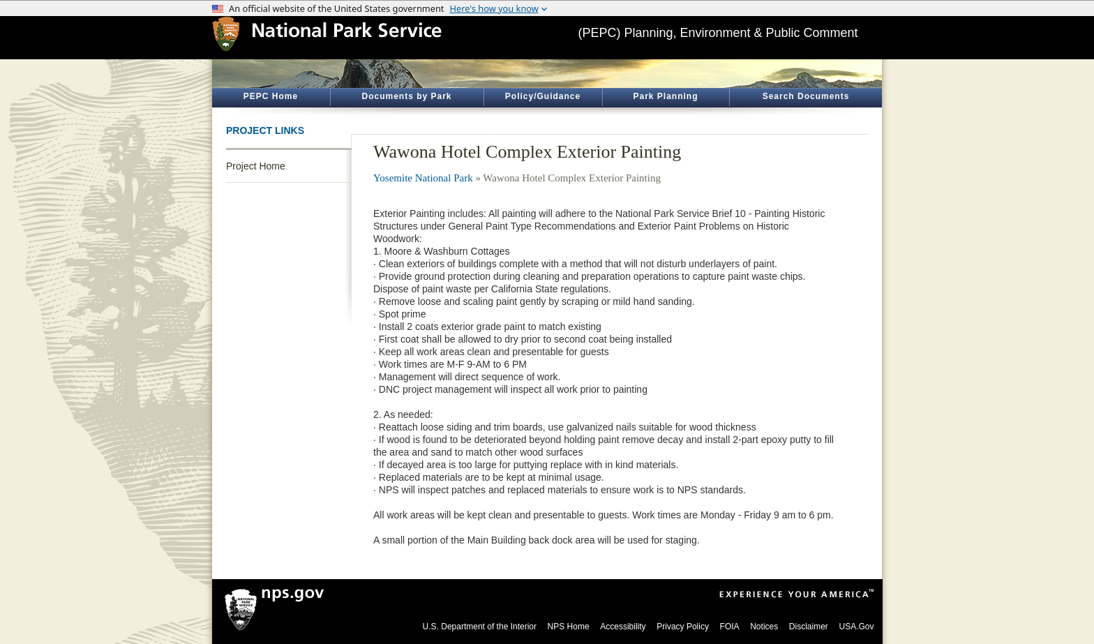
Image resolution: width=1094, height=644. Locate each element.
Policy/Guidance (542, 96)
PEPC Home (270, 96)
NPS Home (569, 626)
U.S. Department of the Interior (480, 626)
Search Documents (806, 96)
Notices (764, 626)
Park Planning (665, 96)
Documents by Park (406, 96)
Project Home (255, 166)
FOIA (730, 626)
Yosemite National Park (423, 178)
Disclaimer (808, 626)
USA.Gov (856, 626)
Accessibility (622, 626)
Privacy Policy (683, 626)
